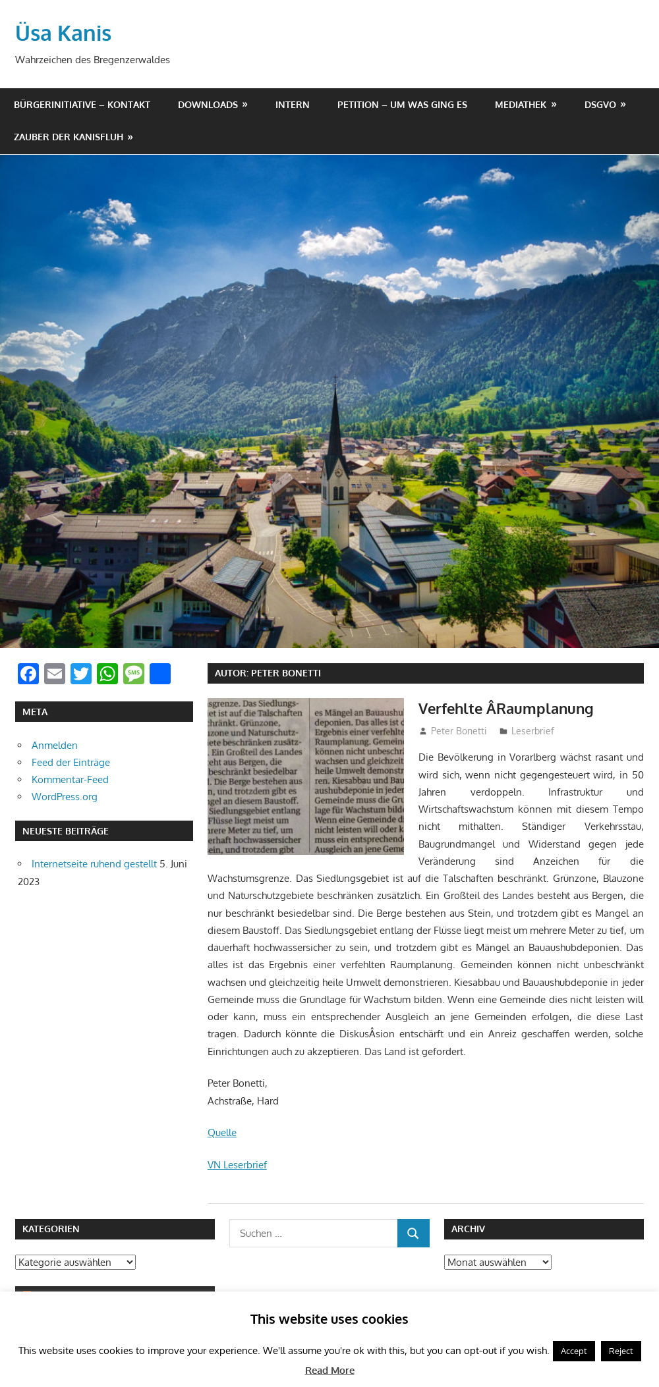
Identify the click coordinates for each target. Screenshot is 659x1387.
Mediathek (520, 103)
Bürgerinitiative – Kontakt (82, 103)
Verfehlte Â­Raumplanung (506, 707)
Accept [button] (574, 1351)
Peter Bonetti (459, 730)
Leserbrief (532, 730)
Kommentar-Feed (70, 779)
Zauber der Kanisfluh (68, 136)
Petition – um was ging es (402, 103)
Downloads (208, 103)
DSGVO (600, 103)
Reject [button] (621, 1351)
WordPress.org (65, 796)
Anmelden (55, 744)
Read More (330, 1370)
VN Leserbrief (237, 1164)
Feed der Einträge (71, 761)
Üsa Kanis (63, 31)
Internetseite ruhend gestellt (94, 863)
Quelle (222, 1132)
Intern (292, 103)
